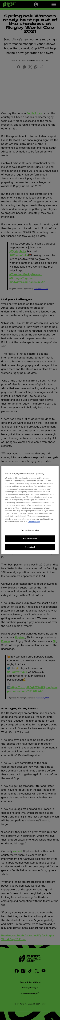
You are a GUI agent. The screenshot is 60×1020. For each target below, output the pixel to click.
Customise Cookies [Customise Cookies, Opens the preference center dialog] (30, 530)
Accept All (30, 547)
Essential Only (30, 538)
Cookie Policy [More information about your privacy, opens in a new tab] (34, 522)
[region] (29, 510)
